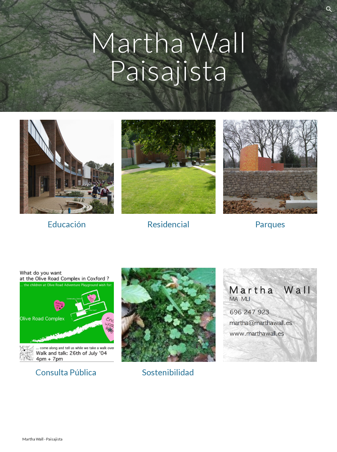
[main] (168, 56)
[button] (329, 9)
